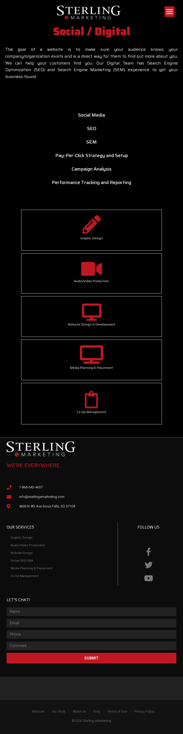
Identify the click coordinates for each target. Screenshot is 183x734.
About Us (79, 711)
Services (38, 711)
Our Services (20, 527)
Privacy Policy (144, 711)
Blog (96, 711)
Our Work (58, 711)
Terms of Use (117, 711)
